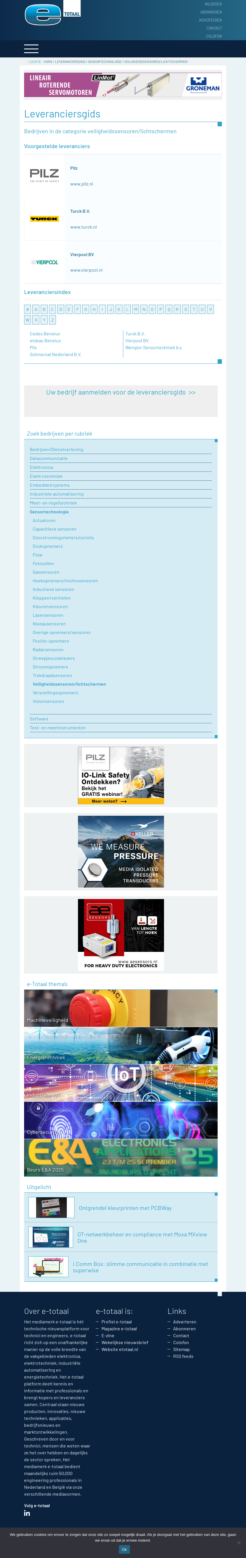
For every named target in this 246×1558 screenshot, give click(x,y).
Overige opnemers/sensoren (62, 632)
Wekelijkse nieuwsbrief (125, 1342)
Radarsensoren (48, 649)
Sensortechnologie (105, 61)
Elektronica (41, 467)
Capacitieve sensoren (55, 528)
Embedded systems (50, 485)
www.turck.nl (83, 226)
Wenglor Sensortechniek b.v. (154, 347)
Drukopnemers (48, 546)
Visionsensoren (48, 701)
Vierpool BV (82, 254)
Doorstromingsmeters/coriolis (63, 537)
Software (39, 718)
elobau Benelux (45, 340)
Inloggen (213, 4)
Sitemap (181, 1349)
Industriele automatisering (57, 493)
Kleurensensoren (50, 606)
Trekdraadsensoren (52, 675)
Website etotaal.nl (119, 1349)
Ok (124, 1549)
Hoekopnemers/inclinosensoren (65, 580)
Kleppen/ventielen (52, 597)
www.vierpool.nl (86, 269)
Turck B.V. (80, 211)
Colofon (214, 36)
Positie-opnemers (51, 640)
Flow (37, 554)
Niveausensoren (49, 623)
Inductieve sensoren (53, 589)
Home (48, 61)
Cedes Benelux (45, 333)
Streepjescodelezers (54, 658)
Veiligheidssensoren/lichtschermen (69, 684)
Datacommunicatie (49, 458)
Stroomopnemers (50, 666)
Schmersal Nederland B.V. (55, 354)
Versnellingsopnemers (55, 692)
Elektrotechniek (46, 476)
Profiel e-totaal (116, 1321)
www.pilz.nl (81, 183)
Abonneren (211, 12)
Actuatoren (44, 520)
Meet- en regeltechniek (53, 502)
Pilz (73, 168)
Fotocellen (43, 563)
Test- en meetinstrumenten (58, 727)
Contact (214, 28)
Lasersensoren (48, 615)
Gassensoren (46, 572)
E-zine (107, 1335)
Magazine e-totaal (119, 1328)
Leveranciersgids (70, 61)
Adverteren (210, 20)
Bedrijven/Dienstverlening (56, 449)
